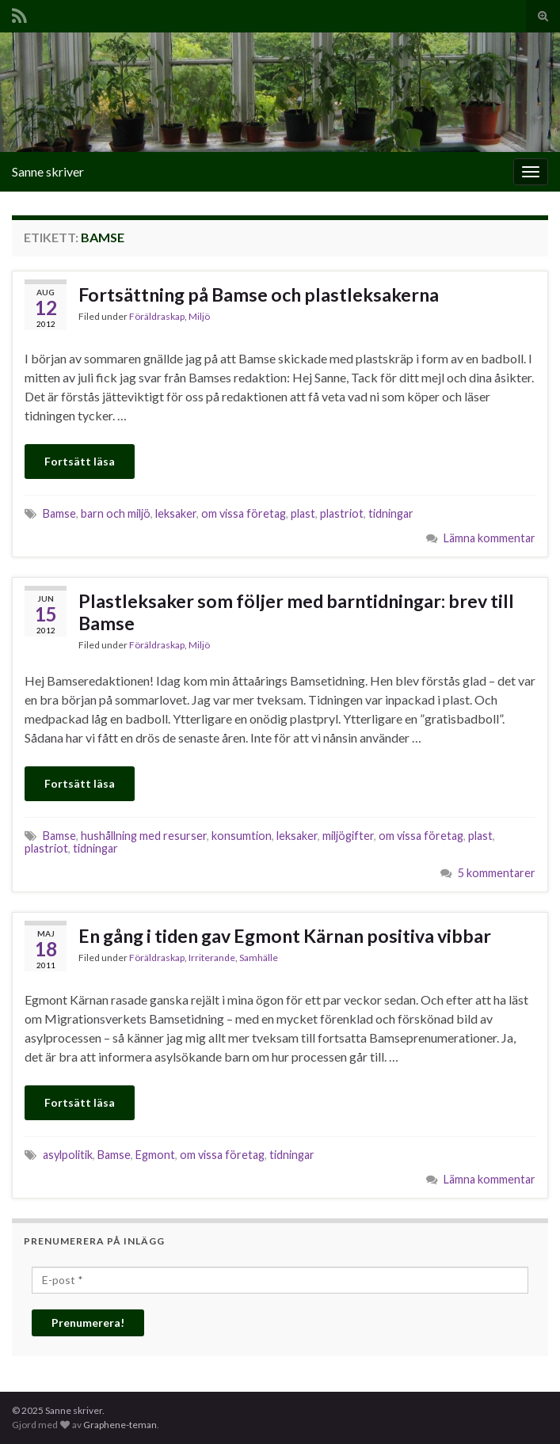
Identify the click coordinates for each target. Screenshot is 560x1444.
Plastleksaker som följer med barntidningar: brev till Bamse (296, 612)
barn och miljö (115, 513)
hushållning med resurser (144, 835)
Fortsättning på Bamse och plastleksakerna (258, 294)
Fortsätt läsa (79, 461)
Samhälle (258, 957)
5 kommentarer (496, 873)
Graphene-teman (120, 1425)
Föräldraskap (157, 316)
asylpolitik (68, 1154)
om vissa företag (243, 513)
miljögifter (348, 835)
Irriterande (212, 957)
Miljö (199, 316)
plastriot (342, 513)
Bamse (59, 513)
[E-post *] (280, 1280)
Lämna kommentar (489, 538)
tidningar (390, 513)
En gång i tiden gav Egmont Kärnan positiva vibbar (284, 936)
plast (303, 513)
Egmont (155, 1154)
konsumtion (241, 835)
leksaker (175, 513)
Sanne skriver (48, 171)
